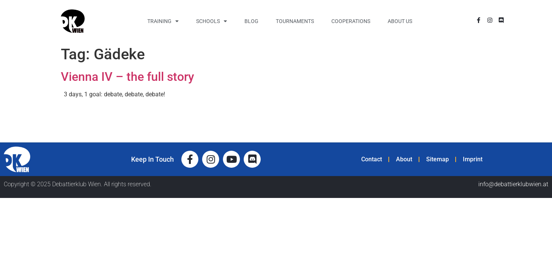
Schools (211, 21)
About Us (400, 21)
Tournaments (295, 21)
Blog (251, 21)
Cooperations (350, 21)
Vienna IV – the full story (127, 77)
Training (163, 21)
